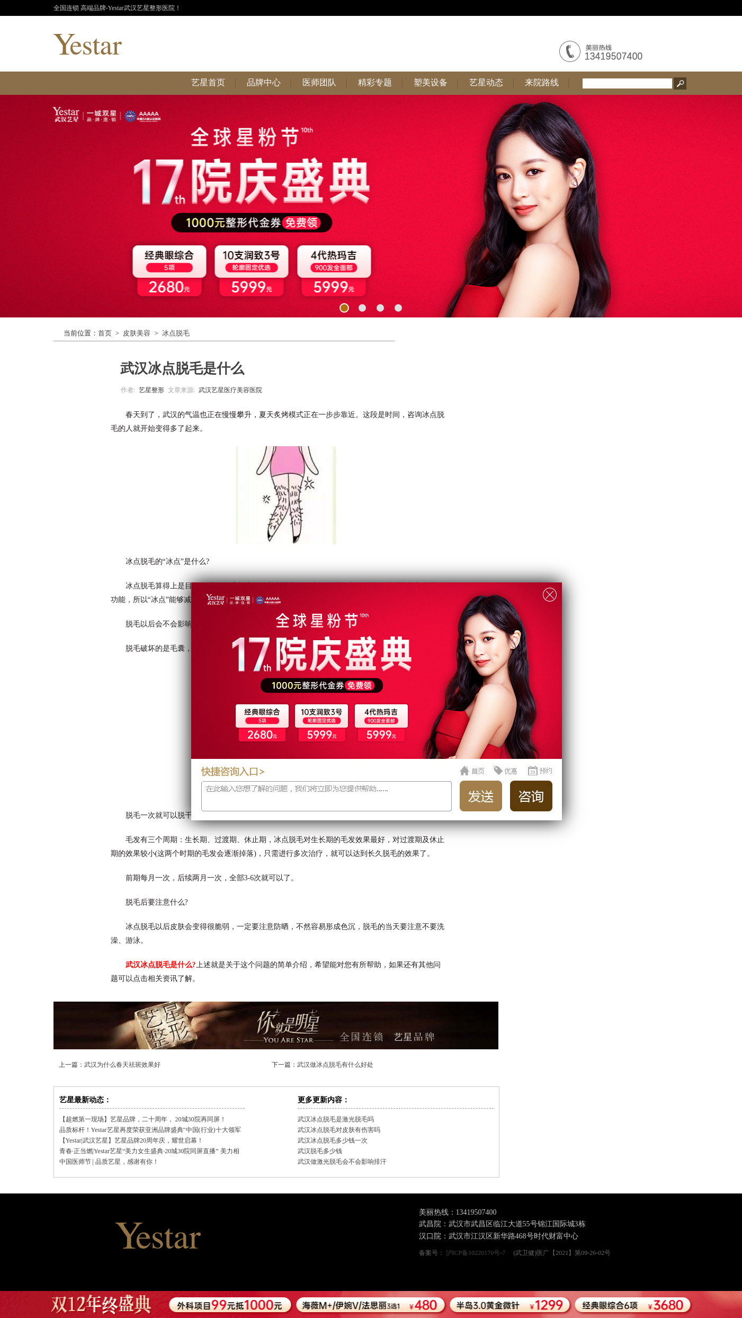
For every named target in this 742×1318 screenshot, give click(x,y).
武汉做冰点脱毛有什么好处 (335, 1064)
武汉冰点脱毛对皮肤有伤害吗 (339, 1130)
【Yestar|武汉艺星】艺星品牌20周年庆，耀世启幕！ (131, 1140)
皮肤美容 (136, 333)
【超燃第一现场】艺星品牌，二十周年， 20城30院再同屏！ (142, 1119)
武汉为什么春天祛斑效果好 (122, 1064)
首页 (105, 333)
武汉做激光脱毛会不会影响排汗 (342, 1161)
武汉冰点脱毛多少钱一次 (333, 1140)
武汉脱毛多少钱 (320, 1151)
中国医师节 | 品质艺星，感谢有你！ (109, 1161)
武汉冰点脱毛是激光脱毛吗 (336, 1119)
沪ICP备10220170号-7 (475, 1253)
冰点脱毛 (176, 333)
